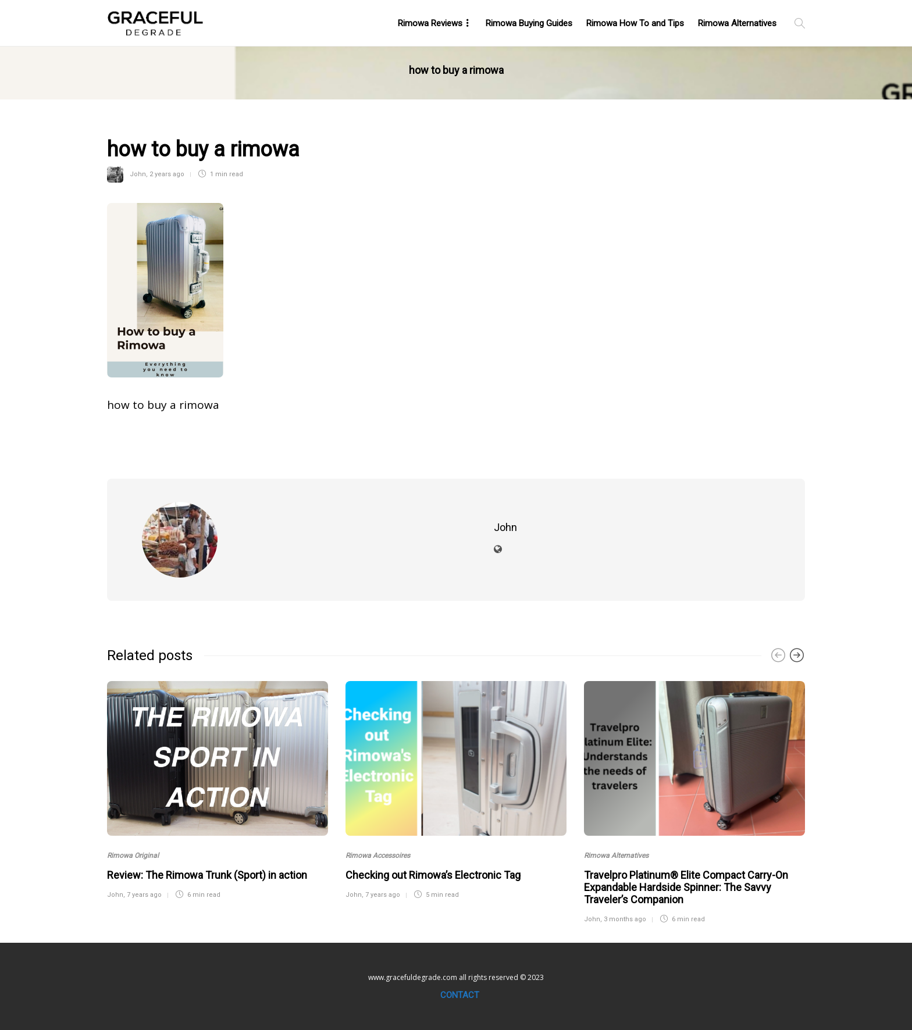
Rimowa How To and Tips (635, 23)
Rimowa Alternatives (737, 23)
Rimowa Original (133, 855)
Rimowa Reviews (430, 23)
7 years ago (144, 895)
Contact (459, 995)
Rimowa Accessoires (377, 855)
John (138, 174)
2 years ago (166, 174)
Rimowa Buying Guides (529, 23)
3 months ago (625, 919)
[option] (217, 788)
